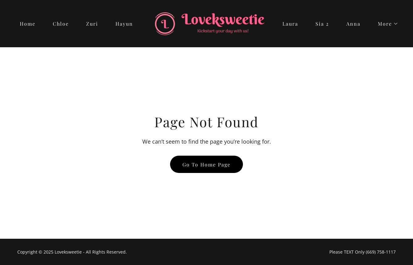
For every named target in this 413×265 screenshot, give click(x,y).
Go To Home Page (206, 164)
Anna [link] (353, 23)
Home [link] (27, 23)
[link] (207, 23)
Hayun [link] (124, 23)
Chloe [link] (61, 23)
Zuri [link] (92, 23)
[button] (385, 23)
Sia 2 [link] (322, 23)
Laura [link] (290, 23)
